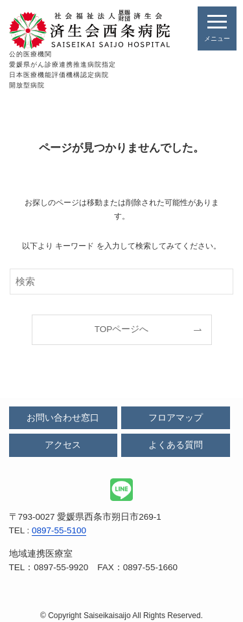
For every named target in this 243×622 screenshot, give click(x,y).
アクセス (63, 445)
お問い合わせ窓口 (63, 418)
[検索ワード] (121, 281)
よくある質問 (175, 445)
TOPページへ (122, 329)
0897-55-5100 (59, 530)
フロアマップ (175, 418)
